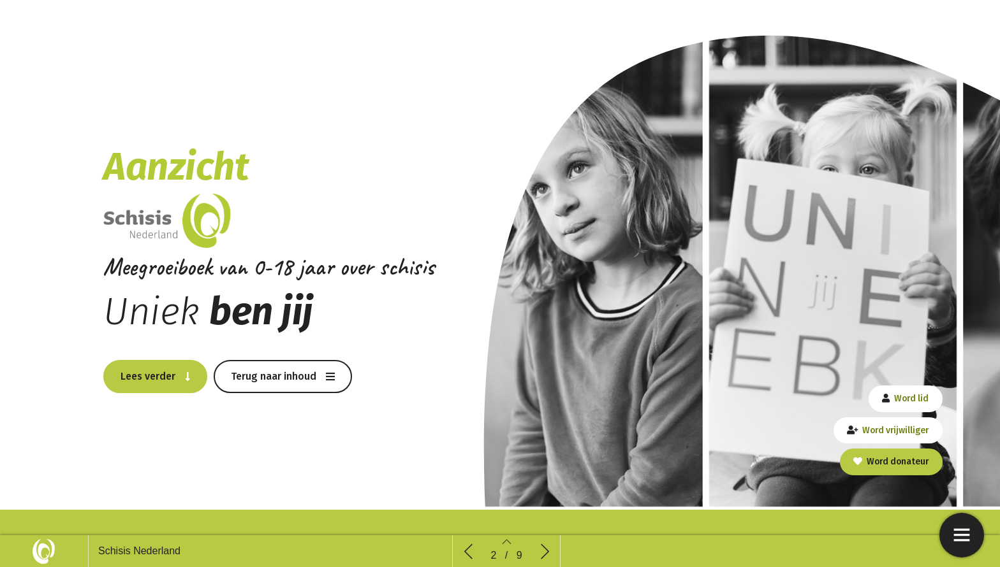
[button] (155, 376)
